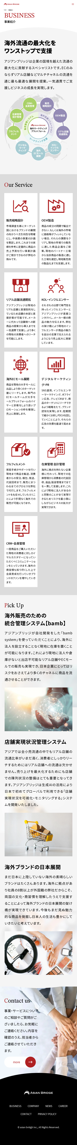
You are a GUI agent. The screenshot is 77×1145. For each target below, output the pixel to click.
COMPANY (33, 1106)
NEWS (48, 1106)
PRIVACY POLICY (47, 1114)
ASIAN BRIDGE (11, 4)
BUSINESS (15, 1106)
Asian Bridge (38, 1093)
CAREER (63, 1106)
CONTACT (26, 1114)
